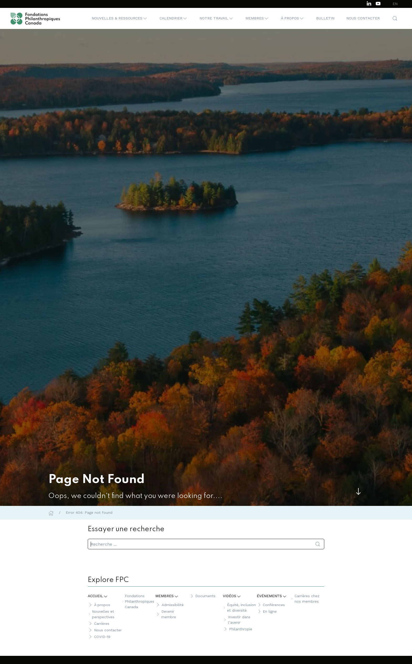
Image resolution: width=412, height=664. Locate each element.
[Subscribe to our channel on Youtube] (378, 3)
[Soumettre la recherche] (317, 544)
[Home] (51, 512)
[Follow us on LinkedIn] (369, 3)
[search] (206, 544)
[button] (120, 18)
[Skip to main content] (358, 491)
